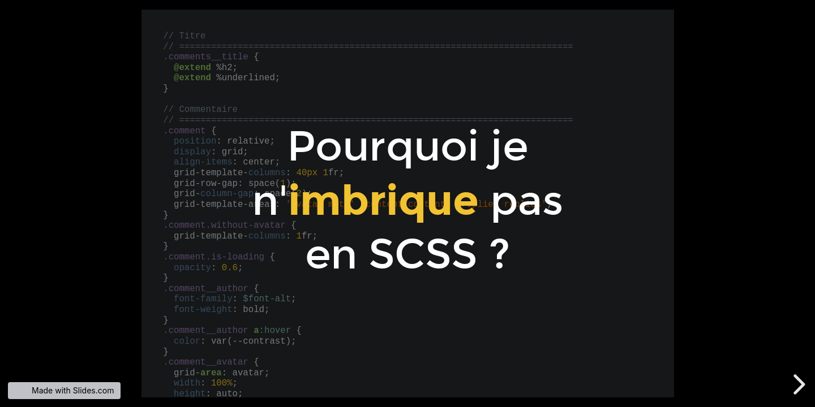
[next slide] (803, 384)
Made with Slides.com (73, 390)
